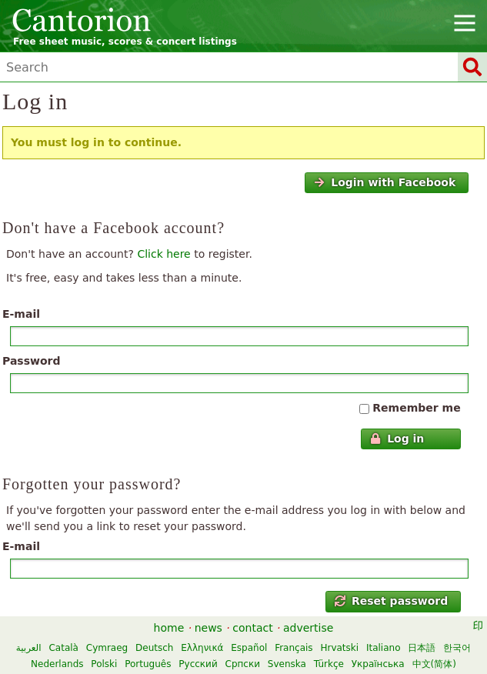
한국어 (457, 647)
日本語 (421, 647)
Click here (163, 254)
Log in (397, 438)
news (208, 628)
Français (293, 647)
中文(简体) (434, 664)
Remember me (416, 408)
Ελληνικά (202, 647)
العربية (29, 647)
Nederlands (57, 664)
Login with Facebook (384, 182)
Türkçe (329, 664)
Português (148, 664)
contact (252, 628)
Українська (378, 664)
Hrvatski (339, 647)
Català (63, 647)
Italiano (383, 647)
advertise (308, 628)
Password (31, 361)
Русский (197, 664)
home (169, 628)
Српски (243, 664)
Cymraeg (107, 647)
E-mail (21, 314)
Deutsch (154, 647)
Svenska (287, 664)
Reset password (392, 601)
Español (249, 647)
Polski (104, 664)
